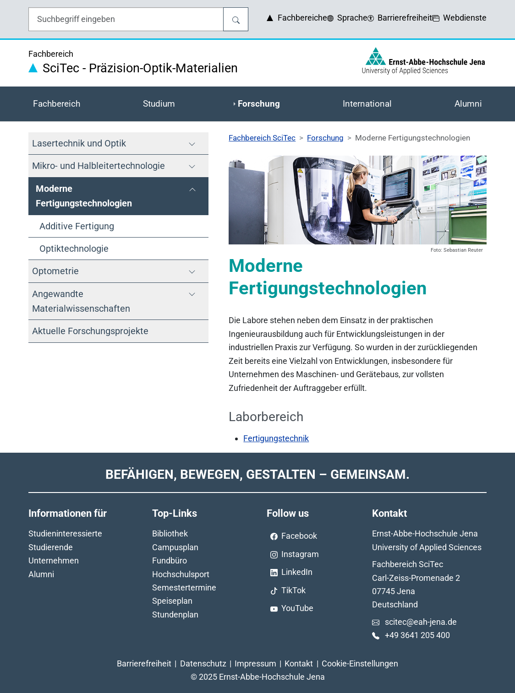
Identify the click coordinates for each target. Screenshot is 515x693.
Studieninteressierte (65, 533)
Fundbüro (169, 560)
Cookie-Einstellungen (360, 663)
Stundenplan (175, 614)
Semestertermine (184, 587)
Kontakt (299, 663)
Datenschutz (203, 663)
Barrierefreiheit (144, 663)
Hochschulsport (180, 574)
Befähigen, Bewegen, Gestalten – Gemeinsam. (257, 474)
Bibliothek (170, 533)
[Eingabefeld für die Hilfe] (126, 19)
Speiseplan (172, 601)
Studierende (50, 547)
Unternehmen (53, 560)
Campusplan (175, 547)
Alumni (41, 574)
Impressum (255, 663)
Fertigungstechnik (276, 438)
